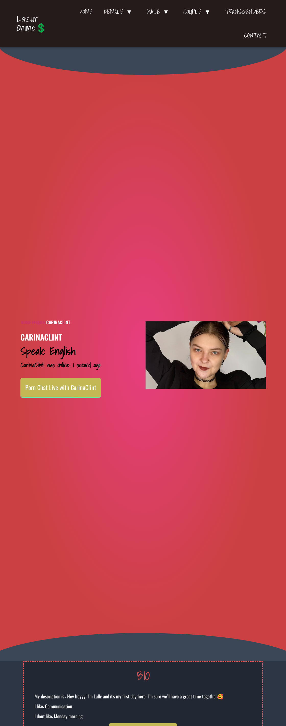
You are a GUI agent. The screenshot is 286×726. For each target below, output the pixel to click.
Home (86, 12)
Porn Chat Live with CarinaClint (60, 387)
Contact (255, 35)
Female (38, 322)
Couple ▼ (198, 12)
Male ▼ (159, 12)
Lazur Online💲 (32, 23)
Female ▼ (119, 12)
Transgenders (245, 12)
